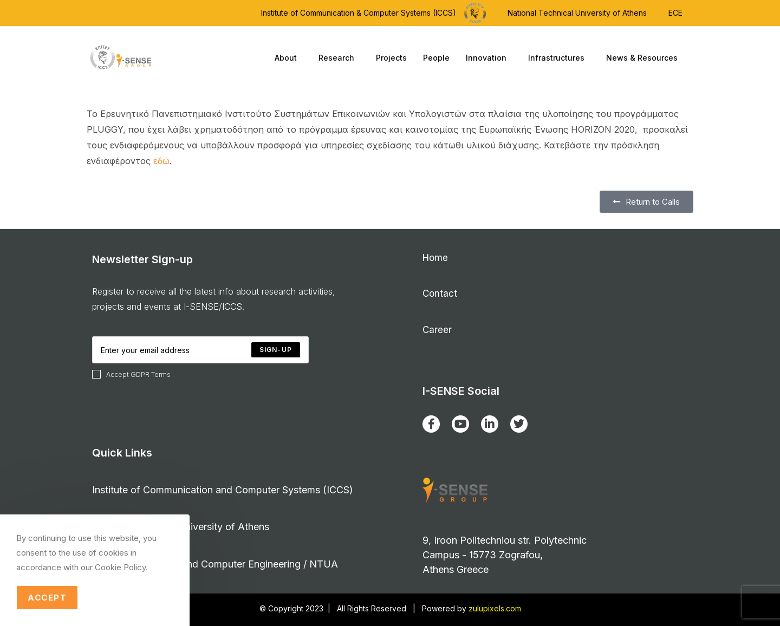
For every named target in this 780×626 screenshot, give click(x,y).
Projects (391, 57)
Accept (47, 597)
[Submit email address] (276, 350)
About (288, 58)
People (436, 57)
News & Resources (644, 58)
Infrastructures (559, 58)
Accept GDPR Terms (131, 374)
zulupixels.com (495, 608)
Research (339, 58)
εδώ (161, 160)
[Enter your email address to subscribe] (200, 349)
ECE (675, 12)
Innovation (489, 58)
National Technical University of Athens (577, 12)
